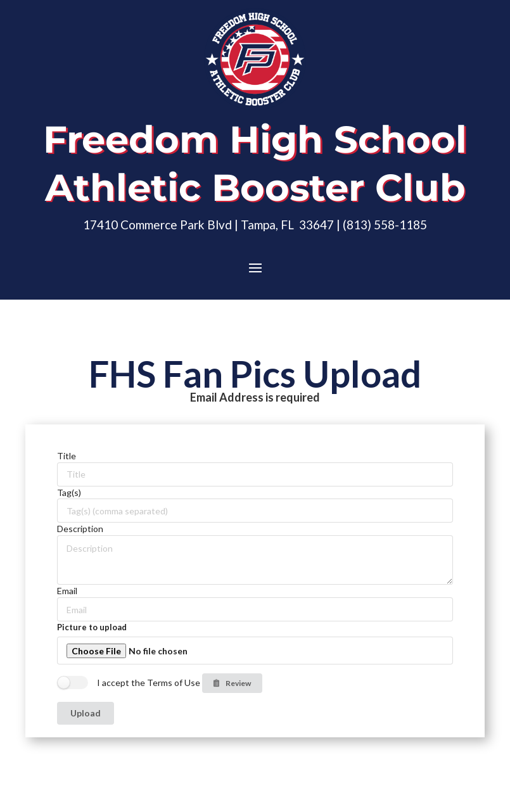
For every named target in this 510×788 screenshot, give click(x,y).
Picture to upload (92, 627)
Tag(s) (69, 492)
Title (66, 455)
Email (67, 590)
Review (231, 683)
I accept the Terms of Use (148, 682)
